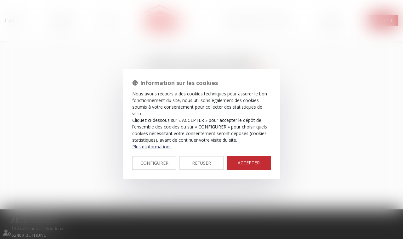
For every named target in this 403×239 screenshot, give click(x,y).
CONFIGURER (154, 163)
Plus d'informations (152, 147)
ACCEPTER (249, 163)
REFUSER (201, 163)
